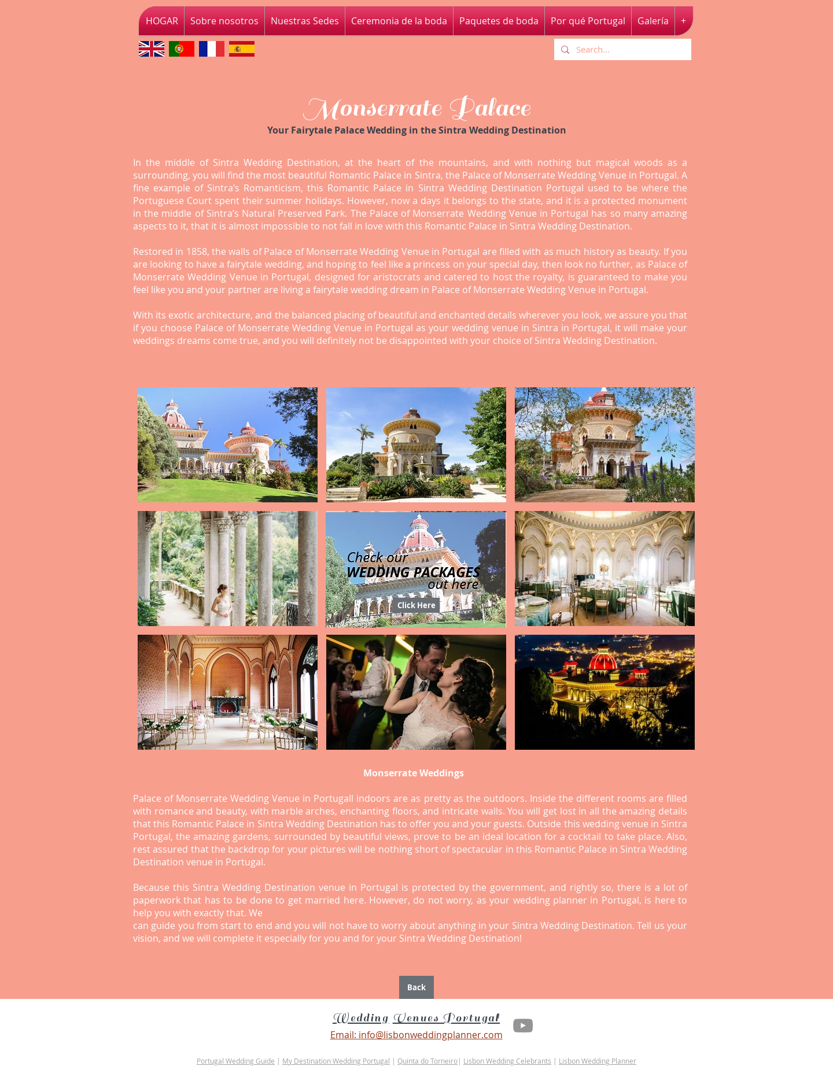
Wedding (361, 1018)
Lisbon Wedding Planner (597, 1060)
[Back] (416, 987)
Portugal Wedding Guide (236, 1060)
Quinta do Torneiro (427, 1060)
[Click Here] (416, 605)
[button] (228, 444)
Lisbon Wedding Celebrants (507, 1060)
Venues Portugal (446, 1018)
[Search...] (621, 49)
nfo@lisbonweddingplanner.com (432, 1034)
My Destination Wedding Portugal (336, 1060)
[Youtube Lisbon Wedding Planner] (523, 1025)
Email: (343, 1034)
